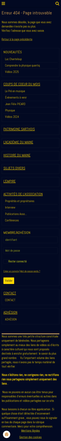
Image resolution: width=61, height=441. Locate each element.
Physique (10, 110)
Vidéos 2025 (12, 72)
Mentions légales (30, 431)
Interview (10, 207)
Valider (9, 281)
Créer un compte (11, 271)
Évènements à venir (16, 97)
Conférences (12, 220)
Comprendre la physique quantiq (22, 65)
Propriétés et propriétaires (19, 201)
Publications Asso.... (16, 214)
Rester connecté (15, 261)
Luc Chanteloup (13, 59)
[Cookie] (6, 434)
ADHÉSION (11, 319)
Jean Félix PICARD (15, 104)
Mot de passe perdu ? (30, 271)
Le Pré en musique (15, 91)
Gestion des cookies (30, 437)
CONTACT (10, 300)
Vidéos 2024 (12, 117)
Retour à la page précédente (17, 39)
